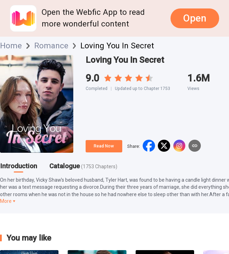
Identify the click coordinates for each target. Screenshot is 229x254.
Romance (51, 46)
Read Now (104, 146)
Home (11, 46)
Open (194, 18)
